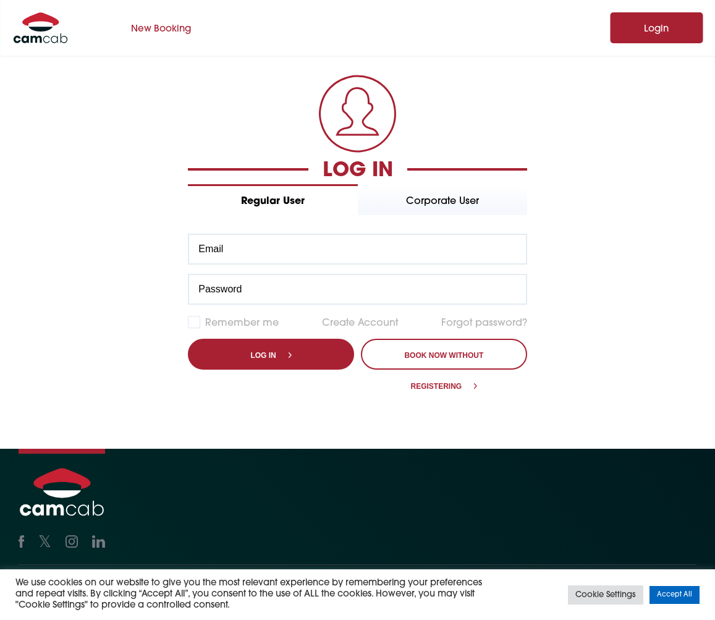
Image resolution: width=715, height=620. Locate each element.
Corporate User (442, 201)
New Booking (161, 29)
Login (656, 29)
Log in (263, 355)
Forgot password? (484, 323)
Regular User (273, 201)
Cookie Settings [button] (605, 595)
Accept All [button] (674, 595)
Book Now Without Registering (443, 360)
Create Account (360, 323)
